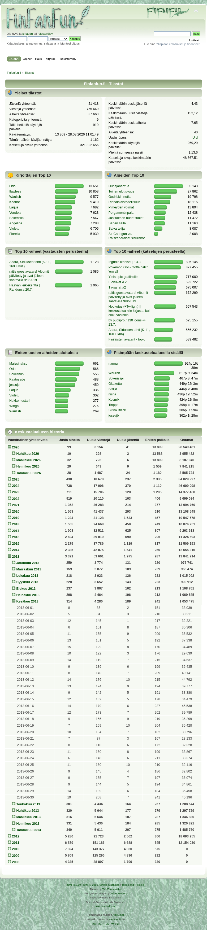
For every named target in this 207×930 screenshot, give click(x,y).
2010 (15, 849)
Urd (195, 137)
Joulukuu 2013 (27, 563)
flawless (15, 191)
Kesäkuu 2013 (27, 601)
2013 (15, 556)
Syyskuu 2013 (27, 582)
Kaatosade (17, 379)
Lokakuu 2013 (27, 576)
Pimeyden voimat (121, 207)
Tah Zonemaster (111, 889)
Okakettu (115, 384)
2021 (15, 505)
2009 (15, 856)
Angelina (15, 223)
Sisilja (113, 389)
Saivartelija (117, 228)
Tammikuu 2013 (28, 830)
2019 (15, 518)
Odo (12, 186)
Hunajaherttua (119, 186)
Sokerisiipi (16, 218)
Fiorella (14, 234)
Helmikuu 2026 (27, 466)
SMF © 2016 (90, 884)
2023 (15, 492)
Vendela (15, 213)
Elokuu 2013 (26, 589)
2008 (15, 862)
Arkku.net (118, 914)
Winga (14, 406)
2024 (15, 486)
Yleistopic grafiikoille (123, 277)
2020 (15, 511)
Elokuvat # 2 (118, 282)
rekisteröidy (45, 33)
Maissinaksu (18, 363)
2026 (15, 447)
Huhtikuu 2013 (27, 811)
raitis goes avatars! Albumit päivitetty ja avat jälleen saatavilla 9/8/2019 (29, 276)
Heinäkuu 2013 (27, 595)
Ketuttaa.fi (115, 919)
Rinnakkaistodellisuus (124, 202)
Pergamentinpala (121, 213)
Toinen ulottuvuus (121, 191)
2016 (15, 537)
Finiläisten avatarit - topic (127, 339)
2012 (15, 836)
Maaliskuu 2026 (28, 460)
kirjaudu (27, 33)
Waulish (15, 197)
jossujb (14, 385)
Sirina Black (117, 410)
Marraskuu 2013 (28, 569)
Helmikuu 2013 (27, 824)
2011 (15, 843)
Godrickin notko (120, 197)
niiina (112, 394)
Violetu (14, 228)
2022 (15, 499)
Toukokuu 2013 (28, 804)
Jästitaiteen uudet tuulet (126, 218)
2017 (15, 531)
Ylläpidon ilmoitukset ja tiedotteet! (178, 44)
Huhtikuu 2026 (27, 454)
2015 (15, 543)
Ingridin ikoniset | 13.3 (125, 262)
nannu (113, 363)
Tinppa (114, 405)
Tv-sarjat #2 (117, 287)
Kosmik (114, 399)
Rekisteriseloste (105, 906)
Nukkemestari (19, 401)
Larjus (13, 207)
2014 (15, 550)
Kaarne (14, 202)
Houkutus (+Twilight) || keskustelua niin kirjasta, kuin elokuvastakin (130, 311)
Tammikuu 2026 (28, 473)
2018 (15, 524)
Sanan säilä (117, 223)
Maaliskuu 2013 (28, 817)
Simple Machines (109, 884)
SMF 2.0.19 (74, 884)
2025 (15, 479)
